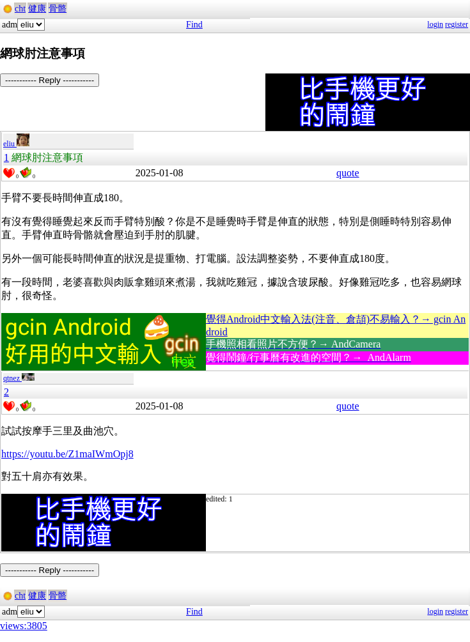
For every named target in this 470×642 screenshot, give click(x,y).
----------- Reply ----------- (49, 80)
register (456, 24)
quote (347, 172)
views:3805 (23, 625)
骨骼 (58, 8)
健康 (37, 8)
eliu (16, 143)
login (435, 24)
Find (194, 24)
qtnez (19, 378)
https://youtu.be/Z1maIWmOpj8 (67, 453)
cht (20, 8)
